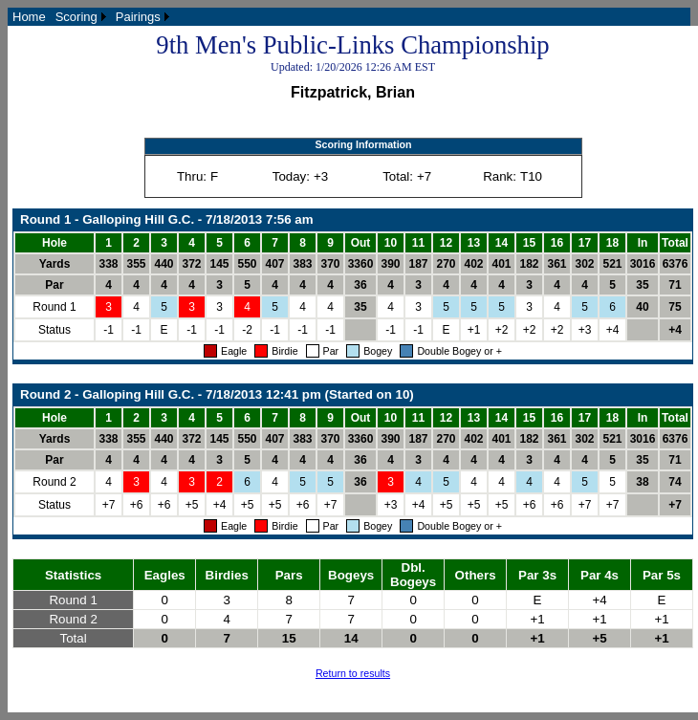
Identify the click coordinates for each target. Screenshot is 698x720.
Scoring (76, 17)
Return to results (353, 673)
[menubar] (91, 17)
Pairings (138, 17)
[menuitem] (29, 17)
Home (29, 17)
